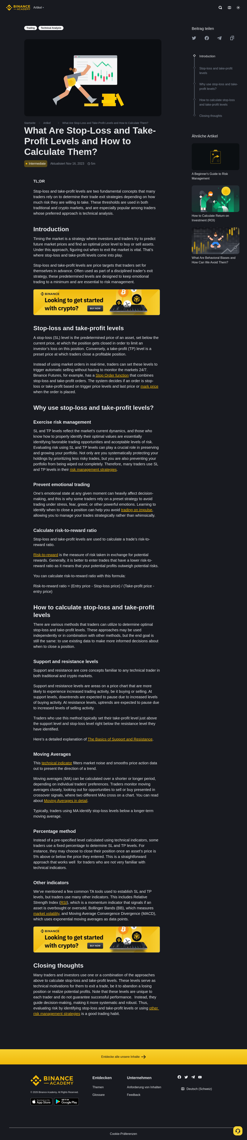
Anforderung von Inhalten (144, 1087)
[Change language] (229, 7)
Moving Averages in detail (65, 801)
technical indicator (57, 763)
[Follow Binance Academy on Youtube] (200, 1077)
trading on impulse (136, 510)
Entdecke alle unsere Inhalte (123, 1057)
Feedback (133, 1094)
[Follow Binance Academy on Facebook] (179, 1077)
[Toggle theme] (238, 7)
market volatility (46, 913)
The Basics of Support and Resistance (120, 739)
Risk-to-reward (45, 555)
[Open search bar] (219, 7)
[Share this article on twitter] (194, 38)
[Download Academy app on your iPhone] (41, 1102)
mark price (149, 386)
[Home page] (18, 8)
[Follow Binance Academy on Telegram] (193, 1077)
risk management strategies (93, 469)
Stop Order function (112, 375)
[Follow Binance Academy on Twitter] (186, 1077)
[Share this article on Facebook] (206, 38)
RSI (63, 902)
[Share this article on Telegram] (219, 38)
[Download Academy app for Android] (66, 1102)
